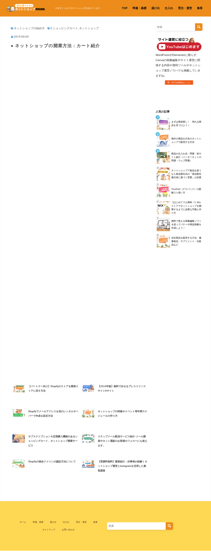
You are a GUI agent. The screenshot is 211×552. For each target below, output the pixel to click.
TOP (125, 8)
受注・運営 (185, 8)
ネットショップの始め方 (29, 28)
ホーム (23, 523)
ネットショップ (89, 28)
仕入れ (169, 8)
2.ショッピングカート (64, 28)
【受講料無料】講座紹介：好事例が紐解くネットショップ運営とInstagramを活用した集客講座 (122, 467)
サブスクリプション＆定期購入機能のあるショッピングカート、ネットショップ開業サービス (53, 442)
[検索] (198, 27)
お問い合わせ (68, 531)
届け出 (155, 8)
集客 (200, 8)
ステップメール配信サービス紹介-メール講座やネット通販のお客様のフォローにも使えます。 (122, 442)
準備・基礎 (139, 8)
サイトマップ (48, 531)
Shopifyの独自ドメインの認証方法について (52, 462)
